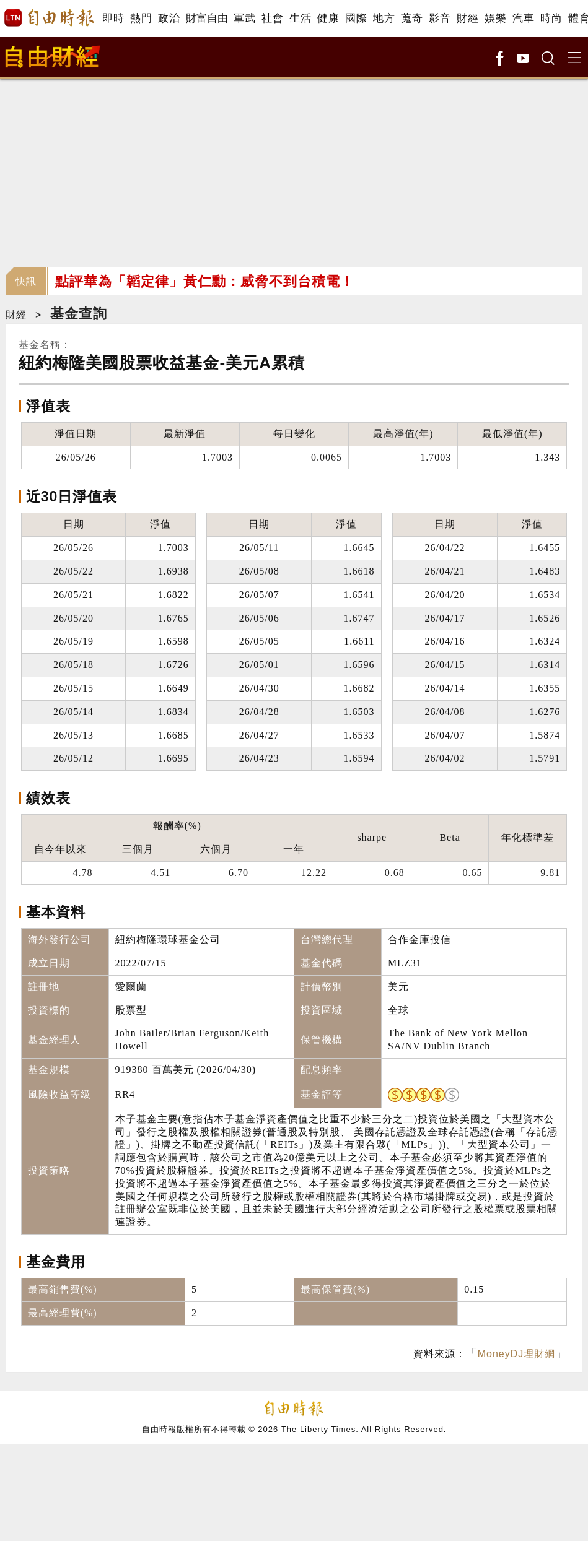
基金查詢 (78, 313)
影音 (439, 18)
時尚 (551, 18)
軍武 (244, 18)
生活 (300, 18)
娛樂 (495, 18)
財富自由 (206, 18)
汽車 (523, 18)
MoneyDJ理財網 (517, 1353)
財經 (467, 18)
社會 (272, 18)
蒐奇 (412, 18)
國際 (356, 18)
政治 (169, 18)
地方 (384, 18)
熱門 (141, 18)
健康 (328, 18)
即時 (113, 18)
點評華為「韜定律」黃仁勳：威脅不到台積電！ (204, 281)
